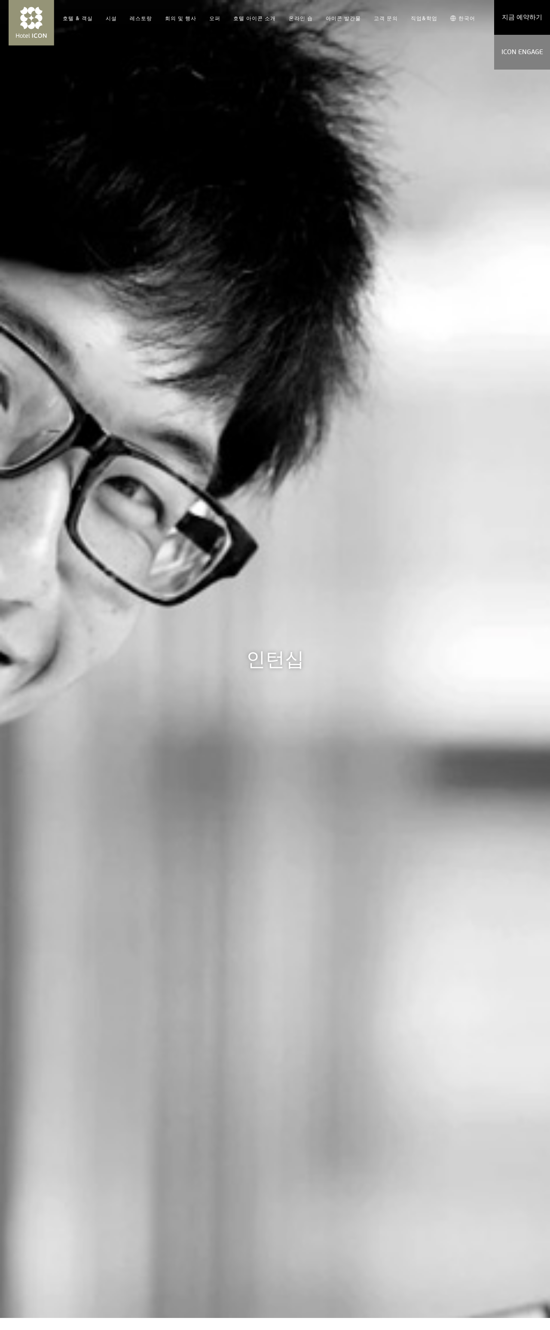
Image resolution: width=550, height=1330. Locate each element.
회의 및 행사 (180, 18)
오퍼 (214, 18)
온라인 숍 (301, 18)
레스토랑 (141, 18)
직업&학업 (424, 18)
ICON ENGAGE (522, 52)
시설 (111, 18)
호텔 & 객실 (78, 18)
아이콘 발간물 (343, 18)
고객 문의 (386, 18)
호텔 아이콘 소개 (254, 18)
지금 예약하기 (522, 17)
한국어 (462, 18)
